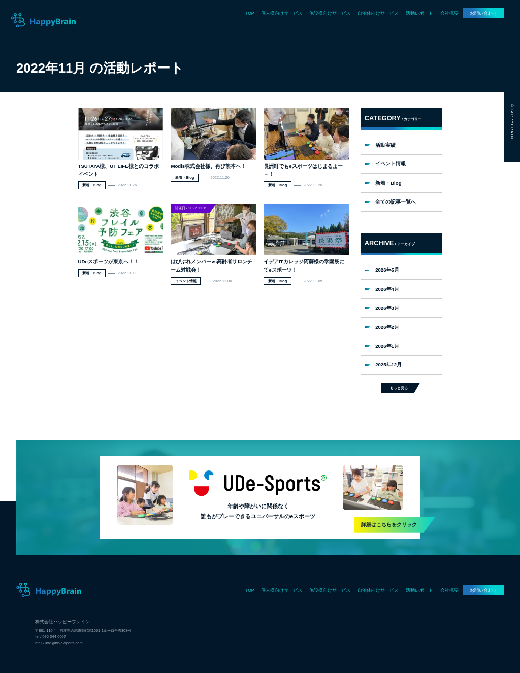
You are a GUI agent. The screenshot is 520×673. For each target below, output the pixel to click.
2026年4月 (387, 289)
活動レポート (419, 13)
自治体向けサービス (378, 13)
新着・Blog (388, 183)
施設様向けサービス (329, 13)
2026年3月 (387, 308)
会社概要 (449, 13)
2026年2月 (387, 327)
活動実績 (385, 145)
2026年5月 (387, 270)
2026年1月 (387, 346)
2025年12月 (388, 364)
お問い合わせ (483, 13)
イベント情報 (390, 163)
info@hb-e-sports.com (63, 643)
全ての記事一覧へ (395, 202)
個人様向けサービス (281, 13)
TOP (249, 13)
